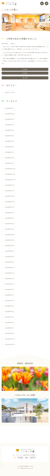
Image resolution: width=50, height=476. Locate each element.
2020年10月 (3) (10, 344)
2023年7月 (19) (10, 196)
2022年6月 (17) (10, 267)
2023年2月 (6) (9, 224)
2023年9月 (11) (9, 185)
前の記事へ (25, 69)
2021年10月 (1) (9, 300)
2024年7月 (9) (9, 130)
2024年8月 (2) (9, 125)
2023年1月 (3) (9, 229)
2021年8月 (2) (9, 311)
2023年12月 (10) (10, 169)
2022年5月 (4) (9, 273)
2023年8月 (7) (9, 191)
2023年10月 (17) (10, 180)
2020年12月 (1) (10, 333)
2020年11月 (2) (10, 339)
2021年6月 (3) (9, 322)
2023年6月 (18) (10, 202)
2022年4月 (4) (9, 278)
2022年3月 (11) (9, 284)
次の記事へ (25, 73)
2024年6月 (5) (9, 136)
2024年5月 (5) (9, 141)
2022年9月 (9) (9, 251)
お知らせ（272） (10, 92)
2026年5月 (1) (9, 108)
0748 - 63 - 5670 (26, 457)
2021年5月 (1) (9, 328)
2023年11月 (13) (10, 174)
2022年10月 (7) (10, 245)
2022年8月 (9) (9, 256)
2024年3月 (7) (9, 152)
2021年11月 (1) (9, 295)
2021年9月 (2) (9, 306)
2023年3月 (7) (9, 218)
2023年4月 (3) (9, 213)
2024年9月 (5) (9, 119)
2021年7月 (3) (9, 317)
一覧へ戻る (25, 78)
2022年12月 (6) (10, 235)
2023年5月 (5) (9, 207)
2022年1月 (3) (9, 289)
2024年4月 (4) (9, 147)
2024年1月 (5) (9, 163)
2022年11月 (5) (9, 240)
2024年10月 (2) (10, 114)
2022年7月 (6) (9, 262)
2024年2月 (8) (9, 158)
